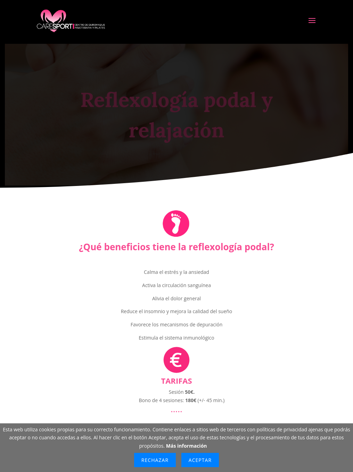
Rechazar (155, 460)
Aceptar (200, 460)
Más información (186, 445)
